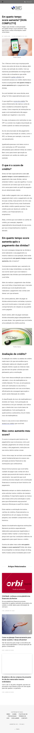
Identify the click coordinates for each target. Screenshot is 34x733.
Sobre (14, 714)
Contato (24, 718)
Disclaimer (15, 718)
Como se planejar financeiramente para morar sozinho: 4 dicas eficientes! (17, 642)
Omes (8, 714)
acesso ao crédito (8, 423)
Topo (17, 729)
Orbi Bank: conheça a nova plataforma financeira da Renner (17, 601)
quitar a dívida (16, 77)
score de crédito (19, 101)
